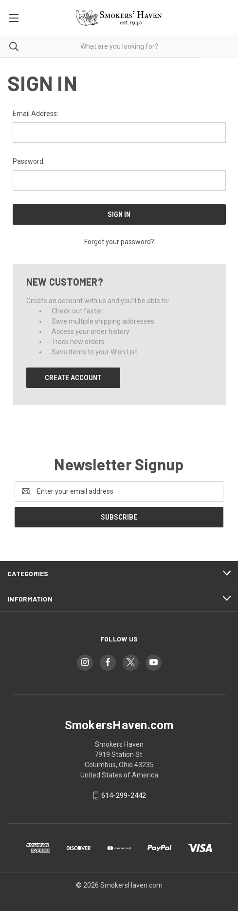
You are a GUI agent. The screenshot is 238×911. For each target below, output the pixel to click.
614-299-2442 (123, 795)
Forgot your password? (119, 242)
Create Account (73, 377)
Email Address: (35, 113)
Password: (29, 161)
